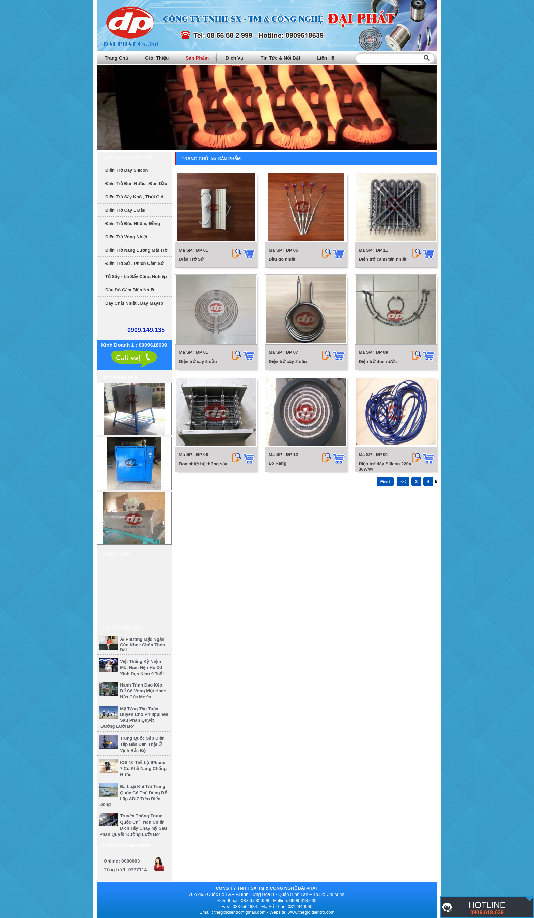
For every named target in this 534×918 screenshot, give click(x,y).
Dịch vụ (235, 58)
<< (403, 481)
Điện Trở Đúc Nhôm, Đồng (132, 223)
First (385, 481)
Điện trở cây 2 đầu (198, 361)
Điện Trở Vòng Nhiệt (126, 236)
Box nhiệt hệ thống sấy (203, 463)
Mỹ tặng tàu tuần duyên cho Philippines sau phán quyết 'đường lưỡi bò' (133, 717)
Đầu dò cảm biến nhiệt (129, 289)
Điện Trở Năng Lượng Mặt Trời (137, 250)
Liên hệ (325, 58)
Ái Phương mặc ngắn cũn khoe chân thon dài (142, 644)
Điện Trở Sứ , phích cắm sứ (134, 263)
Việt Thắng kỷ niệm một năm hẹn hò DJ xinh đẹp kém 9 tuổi (142, 667)
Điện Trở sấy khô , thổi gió (134, 196)
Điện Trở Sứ (191, 259)
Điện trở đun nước (378, 361)
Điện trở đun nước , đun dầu (136, 183)
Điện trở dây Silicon (126, 170)
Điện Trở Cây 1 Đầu (125, 210)
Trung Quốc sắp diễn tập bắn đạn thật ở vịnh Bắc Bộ (142, 744)
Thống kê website (126, 845)
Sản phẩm (197, 58)
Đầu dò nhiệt (282, 259)
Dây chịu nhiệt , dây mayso (134, 303)
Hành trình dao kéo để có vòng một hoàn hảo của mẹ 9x (143, 690)
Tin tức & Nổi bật (280, 58)
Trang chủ (116, 58)
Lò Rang (277, 463)
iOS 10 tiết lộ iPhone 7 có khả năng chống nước (143, 768)
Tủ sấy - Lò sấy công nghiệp (136, 276)
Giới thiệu (157, 58)
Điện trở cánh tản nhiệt (382, 259)
